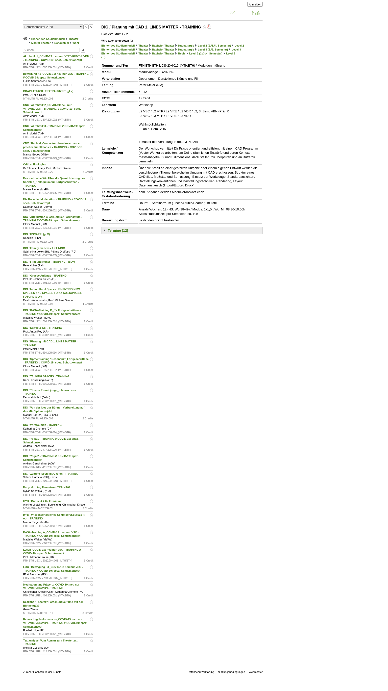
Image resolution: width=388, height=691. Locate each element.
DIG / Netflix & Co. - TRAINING (43, 327)
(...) (103, 57)
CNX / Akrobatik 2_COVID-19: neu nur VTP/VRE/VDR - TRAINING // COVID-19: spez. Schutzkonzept (52, 108)
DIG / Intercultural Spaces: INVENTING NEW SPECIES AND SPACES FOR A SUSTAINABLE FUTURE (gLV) (52, 293)
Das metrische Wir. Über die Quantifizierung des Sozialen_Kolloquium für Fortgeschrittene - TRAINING (54, 182)
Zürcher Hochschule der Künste (42, 671)
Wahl (76, 42)
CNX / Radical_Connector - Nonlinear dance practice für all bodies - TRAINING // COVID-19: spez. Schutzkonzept (53, 147)
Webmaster (256, 671)
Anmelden (255, 4)
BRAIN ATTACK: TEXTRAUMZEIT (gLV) (48, 91)
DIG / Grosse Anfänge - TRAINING (45, 275)
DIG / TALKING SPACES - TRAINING (46, 376)
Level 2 (239, 45)
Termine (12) (118, 230)
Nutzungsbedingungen (231, 671)
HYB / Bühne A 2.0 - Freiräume (43, 501)
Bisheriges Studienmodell (48, 38)
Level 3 (236, 49)
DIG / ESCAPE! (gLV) (36, 234)
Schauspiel (61, 42)
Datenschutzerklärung (201, 671)
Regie (181, 53)
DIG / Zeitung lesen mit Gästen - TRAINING (51, 473)
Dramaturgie (186, 45)
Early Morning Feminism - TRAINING (47, 487)
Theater (73, 38)
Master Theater (40, 42)
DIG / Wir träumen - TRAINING (42, 424)
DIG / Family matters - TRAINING (44, 248)
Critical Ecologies (35, 164)
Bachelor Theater (163, 45)
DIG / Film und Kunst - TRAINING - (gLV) (49, 261)
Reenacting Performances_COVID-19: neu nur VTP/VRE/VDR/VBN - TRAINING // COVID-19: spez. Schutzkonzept (55, 623)
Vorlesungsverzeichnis (59, 13)
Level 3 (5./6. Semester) (213, 49)
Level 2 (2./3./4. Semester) (214, 45)
